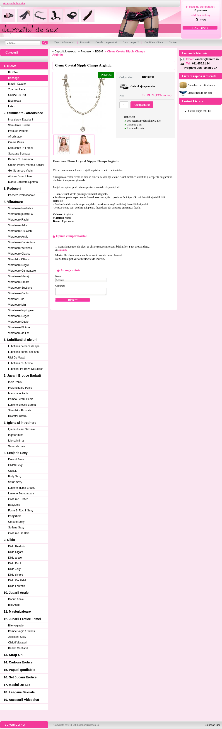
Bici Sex (13, 72)
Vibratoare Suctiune (20, 287)
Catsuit (12, 470)
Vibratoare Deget (18, 316)
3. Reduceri (12, 188)
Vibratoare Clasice (19, 253)
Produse (86, 51)
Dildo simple (15, 574)
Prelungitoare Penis (20, 387)
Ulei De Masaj (16, 357)
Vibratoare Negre (18, 265)
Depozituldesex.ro (65, 51)
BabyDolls (14, 504)
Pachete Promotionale (21, 195)
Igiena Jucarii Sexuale (21, 429)
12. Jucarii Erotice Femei (22, 619)
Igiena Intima (16, 440)
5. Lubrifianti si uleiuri (20, 339)
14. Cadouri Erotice (18, 662)
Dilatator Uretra (17, 416)
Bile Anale (14, 604)
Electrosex (14, 100)
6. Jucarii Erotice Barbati (22, 375)
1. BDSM (10, 66)
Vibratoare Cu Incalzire (22, 270)
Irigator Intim (15, 435)
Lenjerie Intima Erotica (21, 487)
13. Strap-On (13, 655)
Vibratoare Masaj (18, 276)
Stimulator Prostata (19, 410)
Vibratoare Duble (18, 321)
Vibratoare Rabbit (18, 219)
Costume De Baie (18, 533)
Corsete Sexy (16, 521)
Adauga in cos (142, 104)
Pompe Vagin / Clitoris (21, 631)
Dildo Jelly (14, 569)
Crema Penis (16, 142)
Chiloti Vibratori (17, 642)
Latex (11, 106)
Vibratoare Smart (18, 282)
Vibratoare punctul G (20, 214)
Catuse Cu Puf (17, 95)
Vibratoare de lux (18, 333)
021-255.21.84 (201, 63)
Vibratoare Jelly (17, 225)
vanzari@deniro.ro (207, 59)
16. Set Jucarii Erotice (20, 677)
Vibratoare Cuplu (18, 293)
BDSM (99, 51)
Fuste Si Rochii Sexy (20, 510)
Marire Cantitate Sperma (23, 182)
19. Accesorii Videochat (21, 700)
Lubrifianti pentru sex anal (23, 351)
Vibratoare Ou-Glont (20, 231)
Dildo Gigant (15, 552)
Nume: (58, 276)
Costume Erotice (18, 499)
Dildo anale (15, 557)
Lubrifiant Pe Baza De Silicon (25, 369)
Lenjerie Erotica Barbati (22, 404)
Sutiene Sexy (16, 527)
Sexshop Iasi (212, 725)
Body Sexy (14, 476)
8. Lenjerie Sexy (16, 453)
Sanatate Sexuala (19, 153)
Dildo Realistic (16, 546)
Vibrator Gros (16, 299)
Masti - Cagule (17, 83)
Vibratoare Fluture (19, 327)
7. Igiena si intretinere (20, 423)
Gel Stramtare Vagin (20, 170)
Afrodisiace (15, 136)
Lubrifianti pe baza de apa (23, 346)
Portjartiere (15, 516)
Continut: (60, 285)
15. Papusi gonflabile (19, 670)
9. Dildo (9, 540)
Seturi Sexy (15, 482)
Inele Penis (15, 382)
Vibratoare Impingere (21, 310)
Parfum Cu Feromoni (20, 159)
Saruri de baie (16, 446)
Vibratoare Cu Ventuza (22, 242)
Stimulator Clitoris (18, 259)
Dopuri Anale (16, 599)
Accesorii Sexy (17, 636)
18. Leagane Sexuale (19, 692)
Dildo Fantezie (17, 586)
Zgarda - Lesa (16, 89)
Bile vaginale (16, 625)
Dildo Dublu (15, 563)
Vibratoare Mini (17, 304)
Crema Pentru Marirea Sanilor (26, 165)
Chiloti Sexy (15, 465)
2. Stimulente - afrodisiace (23, 113)
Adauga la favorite (14, 3)
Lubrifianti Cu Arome (20, 363)
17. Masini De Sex (17, 685)
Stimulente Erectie (19, 125)
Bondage (13, 78)
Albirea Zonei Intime (20, 176)
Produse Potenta (18, 131)
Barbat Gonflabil (18, 648)
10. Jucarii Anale (16, 592)
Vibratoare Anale (18, 236)
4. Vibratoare (13, 202)
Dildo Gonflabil (17, 580)
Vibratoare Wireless (20, 248)
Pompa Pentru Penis (20, 399)
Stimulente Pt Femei (20, 148)
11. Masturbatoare (17, 611)
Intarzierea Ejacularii (20, 119)
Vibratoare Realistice (20, 208)
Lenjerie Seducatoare (21, 493)
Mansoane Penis (18, 393)
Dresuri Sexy (16, 459)
